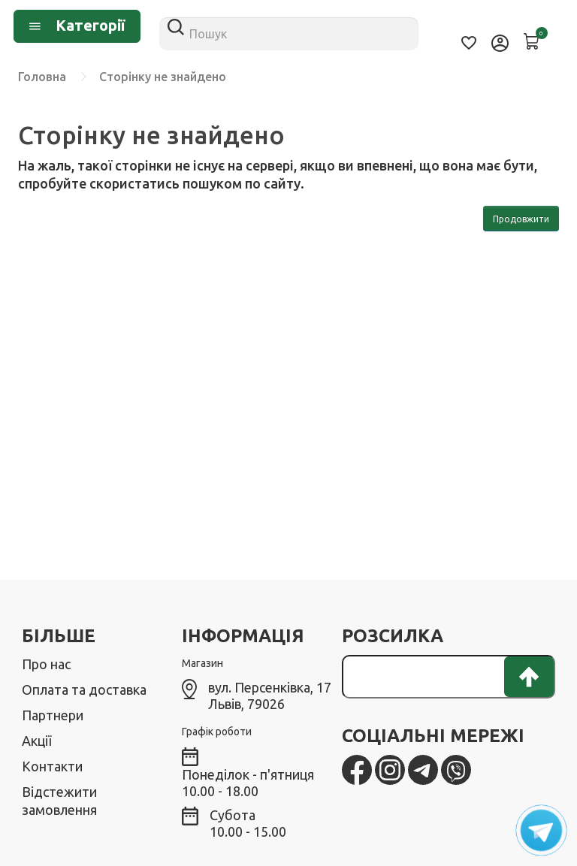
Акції (36, 740)
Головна (42, 76)
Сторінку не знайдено (162, 76)
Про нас (46, 663)
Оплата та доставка (84, 689)
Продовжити (521, 219)
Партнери (52, 715)
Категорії (77, 25)
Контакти (52, 766)
